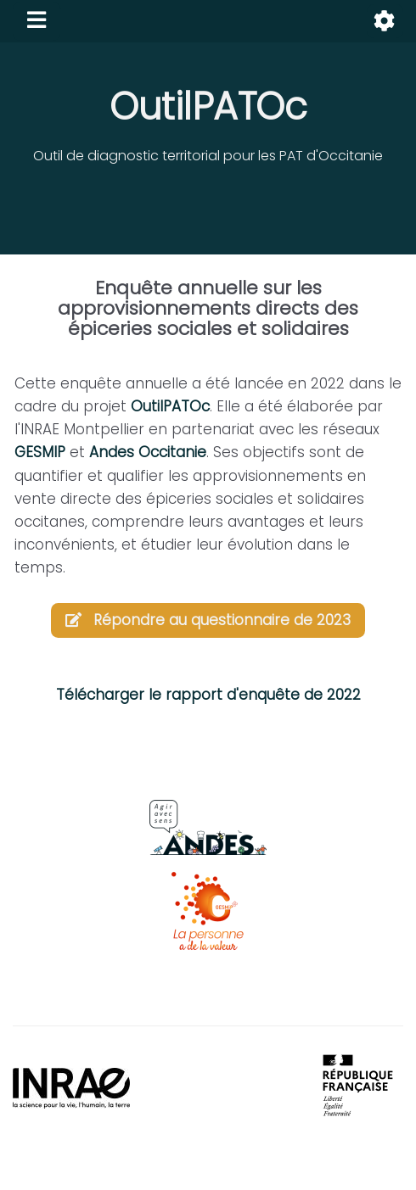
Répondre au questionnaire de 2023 (208, 620)
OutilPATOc (208, 106)
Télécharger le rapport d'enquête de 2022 (208, 694)
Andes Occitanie (147, 452)
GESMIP (39, 452)
